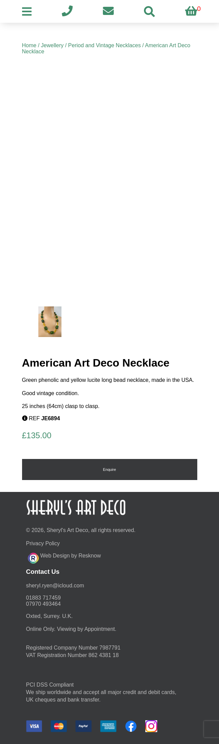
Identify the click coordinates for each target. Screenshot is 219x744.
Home (29, 45)
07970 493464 (43, 604)
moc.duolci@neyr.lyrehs (55, 585)
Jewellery (52, 45)
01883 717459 (43, 598)
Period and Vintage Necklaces (104, 45)
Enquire (109, 469)
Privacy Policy (43, 543)
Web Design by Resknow (64, 557)
